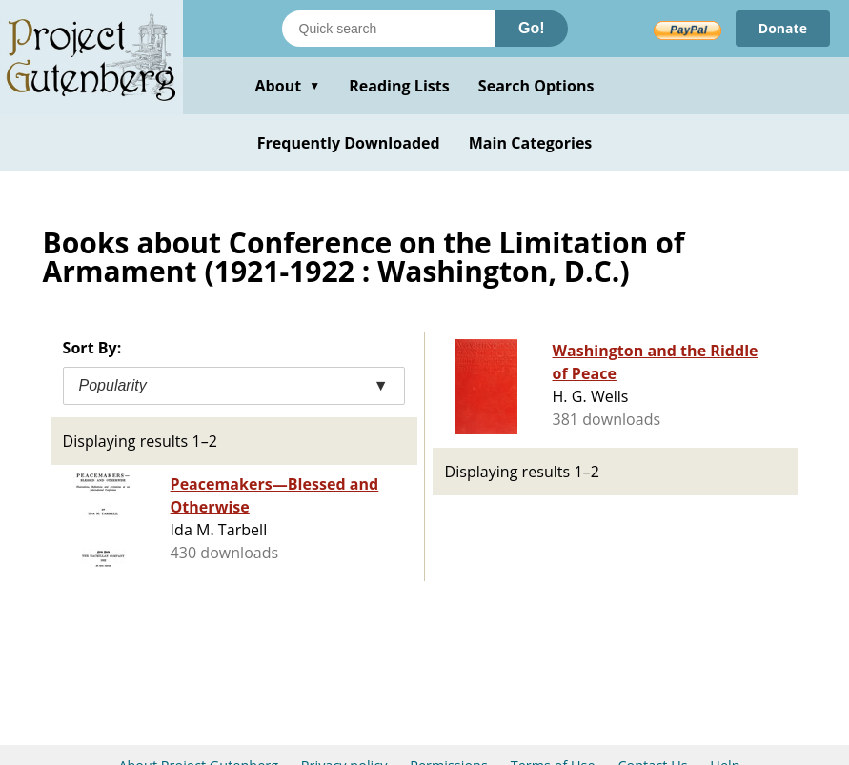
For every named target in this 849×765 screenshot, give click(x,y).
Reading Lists (399, 85)
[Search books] (388, 28)
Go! (531, 28)
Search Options (536, 85)
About (287, 85)
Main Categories (531, 142)
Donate (782, 28)
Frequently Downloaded (348, 142)
